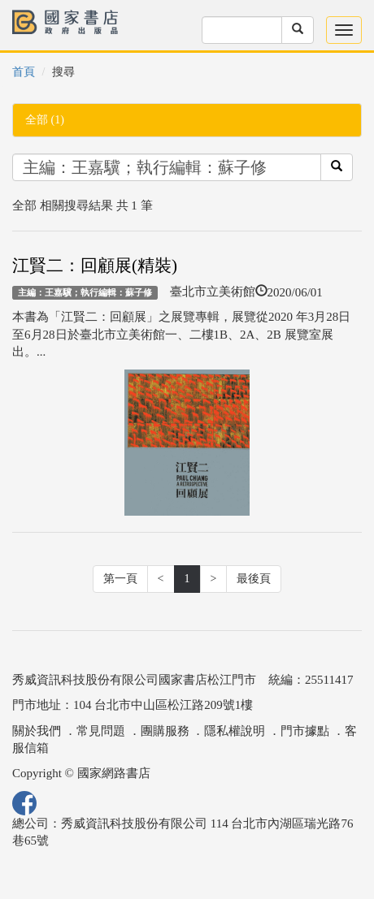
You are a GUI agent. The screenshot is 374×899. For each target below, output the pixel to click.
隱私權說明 (234, 730)
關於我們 (36, 730)
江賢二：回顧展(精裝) (94, 265)
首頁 (23, 72)
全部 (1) (44, 120)
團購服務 (165, 730)
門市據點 (304, 730)
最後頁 (254, 579)
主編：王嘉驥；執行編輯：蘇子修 (85, 292)
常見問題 (100, 730)
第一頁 (120, 579)
